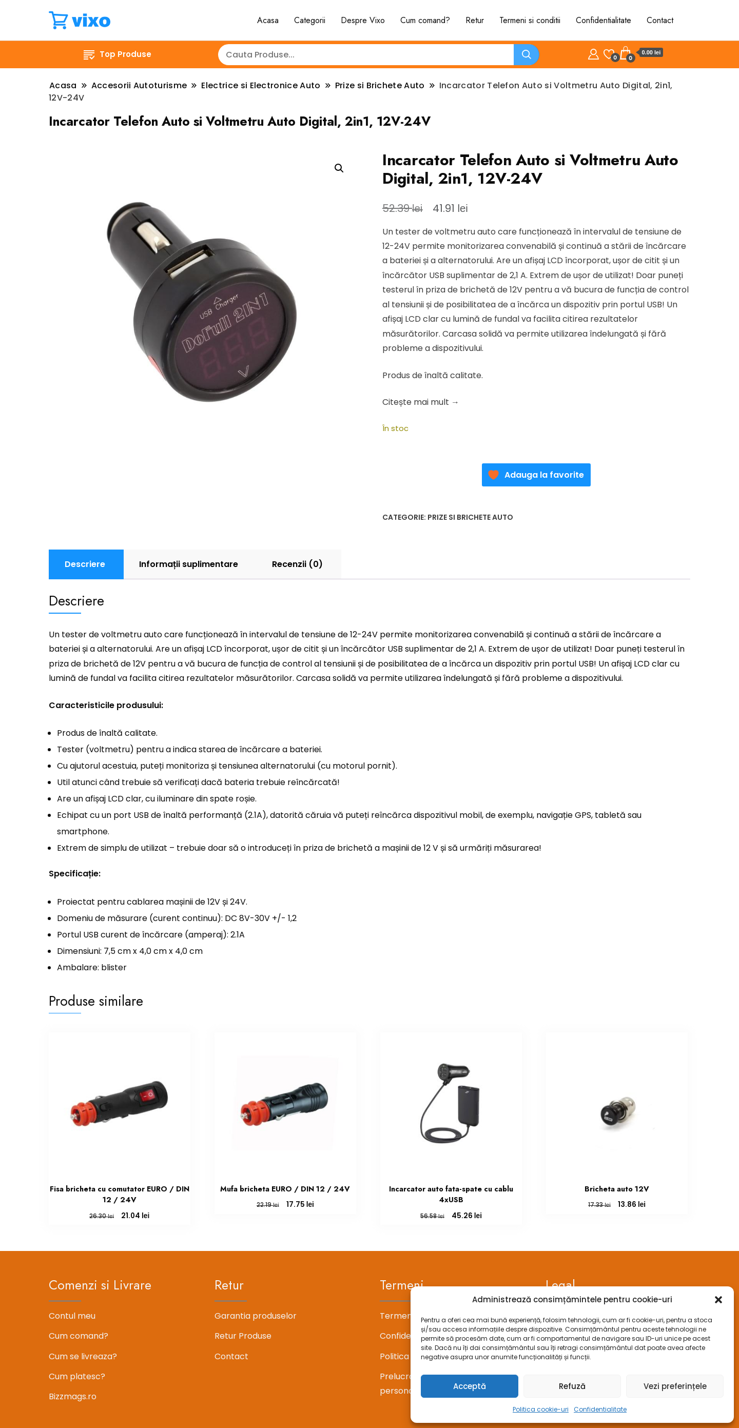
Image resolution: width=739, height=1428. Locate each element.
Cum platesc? (77, 1376)
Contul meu (72, 1316)
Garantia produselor (256, 1316)
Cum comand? (425, 20)
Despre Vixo (363, 20)
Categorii (309, 20)
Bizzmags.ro (72, 1396)
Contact (660, 20)
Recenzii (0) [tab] (297, 564)
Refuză (572, 1386)
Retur (474, 20)
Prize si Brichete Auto (470, 517)
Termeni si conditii (529, 20)
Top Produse (117, 54)
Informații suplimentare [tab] (188, 564)
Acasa (268, 20)
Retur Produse (243, 1336)
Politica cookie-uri (541, 1409)
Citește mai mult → (420, 402)
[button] (718, 1300)
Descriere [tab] (85, 564)
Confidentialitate (600, 1409)
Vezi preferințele (675, 1386)
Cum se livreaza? (83, 1356)
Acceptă (469, 1386)
